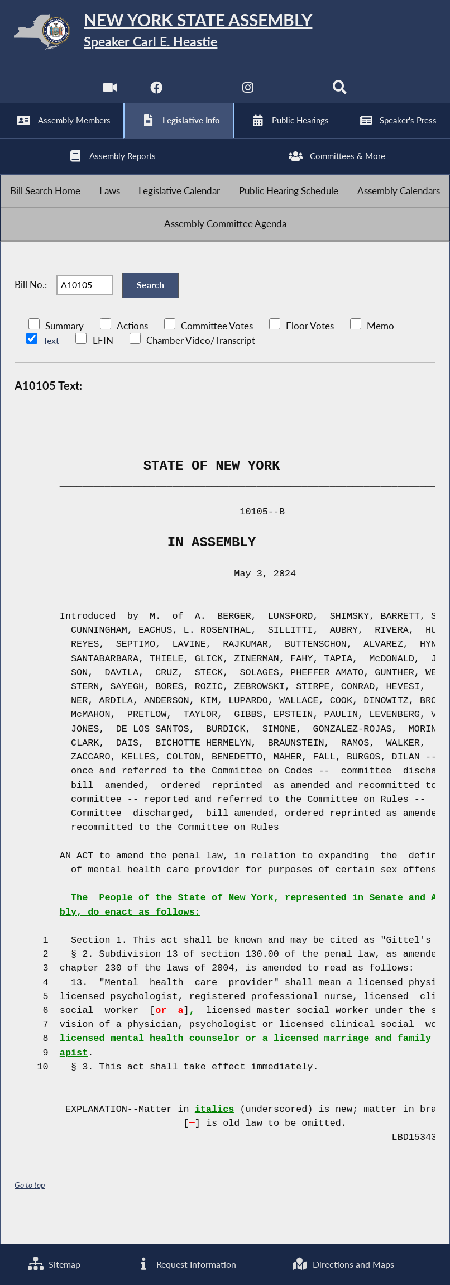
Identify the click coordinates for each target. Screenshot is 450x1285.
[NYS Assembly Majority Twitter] (201, 94)
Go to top (30, 1207)
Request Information (185, 1264)
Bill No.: (31, 305)
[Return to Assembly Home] (225, 34)
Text (51, 364)
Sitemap (53, 1264)
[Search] (340, 94)
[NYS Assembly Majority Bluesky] (294, 94)
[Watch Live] (109, 94)
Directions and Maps (343, 1264)
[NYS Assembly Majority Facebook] (155, 94)
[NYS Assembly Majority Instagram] (248, 94)
